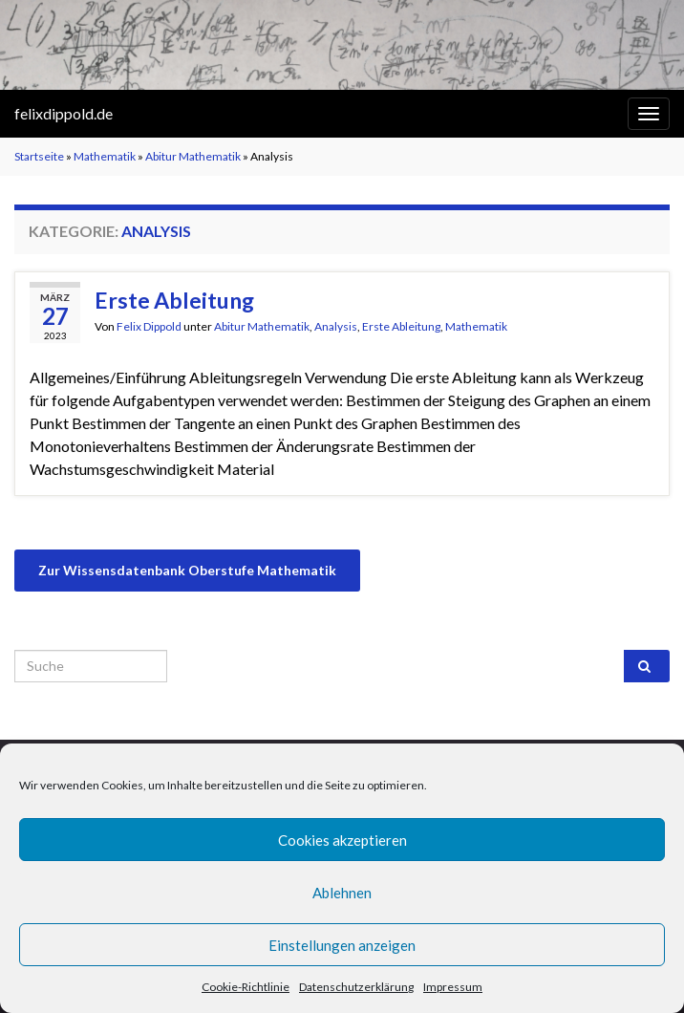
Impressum (452, 987)
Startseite (39, 156)
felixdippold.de (63, 113)
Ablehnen (342, 892)
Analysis (335, 326)
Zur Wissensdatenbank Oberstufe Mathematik (187, 570)
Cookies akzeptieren (342, 840)
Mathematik (105, 156)
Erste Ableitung (174, 300)
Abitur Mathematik (193, 156)
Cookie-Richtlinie (245, 987)
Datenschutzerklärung (356, 987)
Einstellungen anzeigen (342, 945)
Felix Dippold (149, 326)
